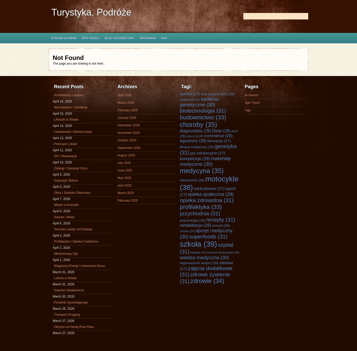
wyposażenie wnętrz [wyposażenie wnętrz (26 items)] (199, 263)
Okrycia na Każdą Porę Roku (74, 327)
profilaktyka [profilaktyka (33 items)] (201, 206)
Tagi (164, 38)
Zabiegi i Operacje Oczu (70, 168)
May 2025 (124, 178)
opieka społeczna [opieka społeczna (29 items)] (211, 194)
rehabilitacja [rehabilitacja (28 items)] (195, 225)
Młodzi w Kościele (66, 205)
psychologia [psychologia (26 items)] (192, 220)
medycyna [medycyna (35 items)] (202, 170)
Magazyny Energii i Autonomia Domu (79, 266)
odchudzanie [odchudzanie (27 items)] (209, 188)
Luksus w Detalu (65, 278)
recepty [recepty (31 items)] (220, 220)
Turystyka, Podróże (91, 12)
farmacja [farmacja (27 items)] (219, 141)
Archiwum (148, 38)
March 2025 (126, 193)
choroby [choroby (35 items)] (198, 124)
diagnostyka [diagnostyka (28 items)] (195, 130)
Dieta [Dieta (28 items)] (221, 130)
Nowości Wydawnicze (69, 290)
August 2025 (126, 155)
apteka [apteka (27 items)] (190, 94)
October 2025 (127, 140)
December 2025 (129, 125)
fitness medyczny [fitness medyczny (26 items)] (197, 147)
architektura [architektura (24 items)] (190, 99)
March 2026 (126, 103)
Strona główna (64, 38)
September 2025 (129, 148)
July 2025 (124, 163)
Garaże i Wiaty (64, 217)
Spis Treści (90, 38)
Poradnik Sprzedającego (71, 302)
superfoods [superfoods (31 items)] (208, 236)
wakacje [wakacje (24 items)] (198, 252)
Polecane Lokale (65, 144)
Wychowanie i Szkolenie (70, 107)
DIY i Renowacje (65, 156)
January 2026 (127, 118)
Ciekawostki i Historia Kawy (73, 132)
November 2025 (129, 133)
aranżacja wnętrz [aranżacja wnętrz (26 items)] (217, 94)
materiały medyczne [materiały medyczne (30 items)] (205, 161)
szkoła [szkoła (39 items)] (198, 244)
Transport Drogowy (67, 314)
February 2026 (128, 110)
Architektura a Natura (68, 95)
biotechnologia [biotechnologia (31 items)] (203, 111)
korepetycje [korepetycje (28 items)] (195, 158)
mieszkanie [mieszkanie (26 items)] (192, 180)
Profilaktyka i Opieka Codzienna (76, 241)
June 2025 (125, 170)
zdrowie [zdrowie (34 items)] (207, 281)
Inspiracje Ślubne (66, 180)
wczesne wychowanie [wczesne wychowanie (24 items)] (223, 252)
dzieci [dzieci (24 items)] (193, 136)
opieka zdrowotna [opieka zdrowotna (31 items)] (207, 200)
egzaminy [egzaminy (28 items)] (193, 140)
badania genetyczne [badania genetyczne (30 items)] (199, 101)
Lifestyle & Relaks (66, 119)
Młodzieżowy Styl (66, 254)
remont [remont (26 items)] (221, 226)
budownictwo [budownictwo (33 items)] (203, 117)
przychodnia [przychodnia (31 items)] (200, 213)
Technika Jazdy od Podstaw (73, 229)
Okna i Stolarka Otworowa (72, 193)
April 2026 (125, 95)
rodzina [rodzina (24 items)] (187, 231)
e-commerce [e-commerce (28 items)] (217, 135)
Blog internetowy (119, 38)
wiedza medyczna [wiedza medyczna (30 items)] (204, 257)
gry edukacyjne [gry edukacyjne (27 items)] (207, 153)
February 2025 (128, 200)
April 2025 (125, 185)
